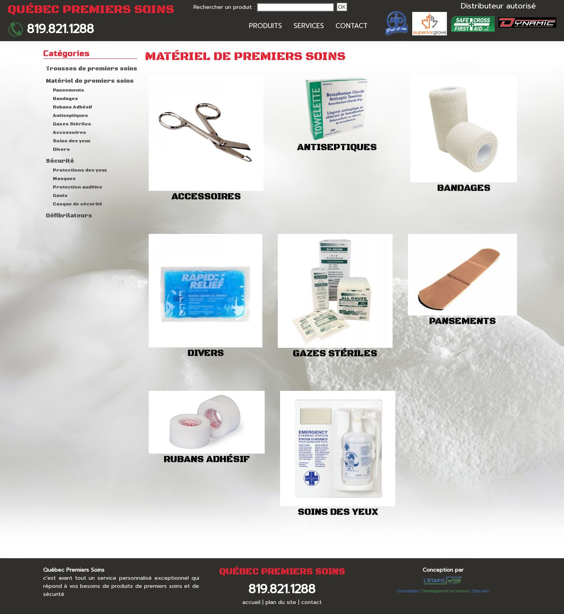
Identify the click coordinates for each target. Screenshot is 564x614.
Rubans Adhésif (72, 107)
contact (311, 602)
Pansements (68, 90)
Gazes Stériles (72, 124)
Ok (342, 7)
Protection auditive (77, 187)
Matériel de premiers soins (90, 81)
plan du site (280, 602)
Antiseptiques (70, 115)
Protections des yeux (80, 170)
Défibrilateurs (69, 215)
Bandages (65, 99)
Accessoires (69, 132)
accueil (251, 602)
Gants (60, 196)
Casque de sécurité (77, 204)
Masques (64, 179)
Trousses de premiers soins (91, 68)
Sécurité (60, 161)
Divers (61, 149)
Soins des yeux (72, 141)
